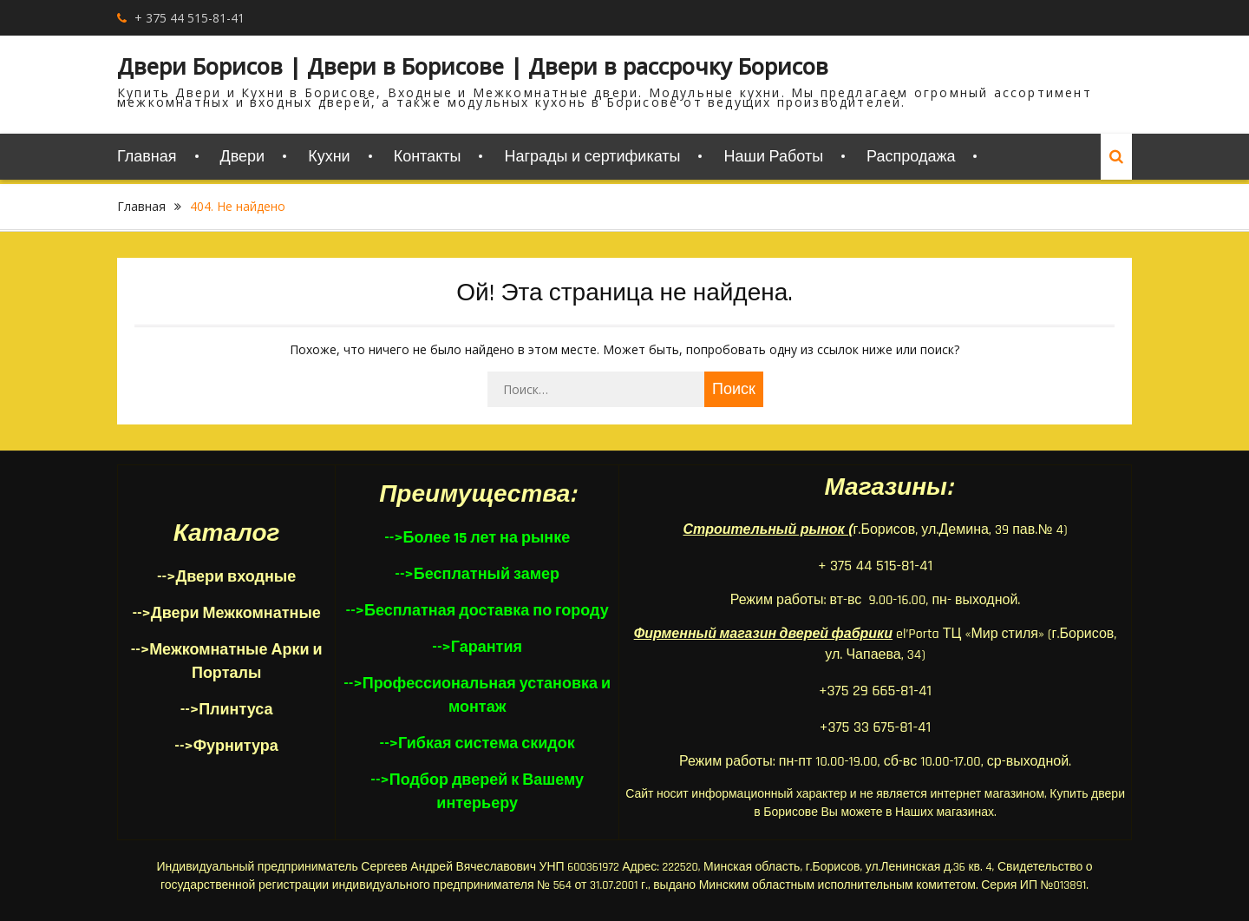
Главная (147, 157)
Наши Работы (773, 157)
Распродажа (910, 157)
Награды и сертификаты (592, 157)
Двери (242, 157)
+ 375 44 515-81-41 (189, 18)
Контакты (427, 157)
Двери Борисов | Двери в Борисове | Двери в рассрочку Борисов (472, 66)
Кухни (329, 157)
